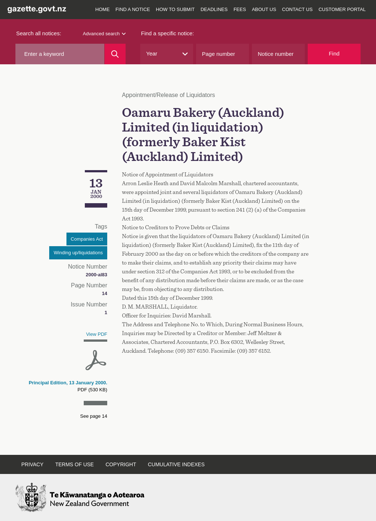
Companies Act (87, 239)
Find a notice (133, 9)
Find (334, 53)
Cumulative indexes (176, 464)
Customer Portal (342, 9)
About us (264, 9)
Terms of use (74, 464)
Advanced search (104, 33)
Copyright (120, 464)
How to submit (175, 9)
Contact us (297, 9)
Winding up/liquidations (78, 252)
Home (102, 9)
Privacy (32, 464)
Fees (240, 9)
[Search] (115, 54)
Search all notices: (38, 33)
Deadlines (214, 9)
